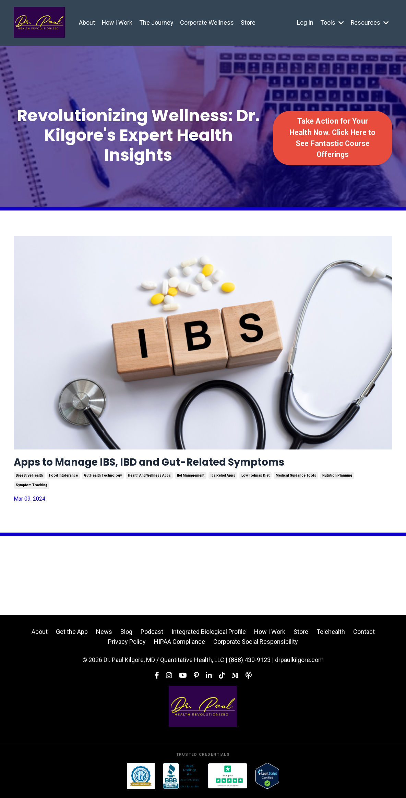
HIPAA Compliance (179, 644)
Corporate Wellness (208, 22)
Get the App (72, 634)
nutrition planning (337, 478)
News (104, 634)
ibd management (190, 478)
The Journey (157, 22)
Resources (369, 22)
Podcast (152, 634)
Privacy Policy (127, 644)
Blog (126, 634)
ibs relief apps (223, 478)
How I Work (117, 22)
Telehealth (331, 634)
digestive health (29, 478)
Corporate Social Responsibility (255, 644)
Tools (332, 22)
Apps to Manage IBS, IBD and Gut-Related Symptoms (181, 463)
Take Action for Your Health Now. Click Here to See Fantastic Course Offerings (332, 138)
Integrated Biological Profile (208, 634)
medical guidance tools (296, 478)
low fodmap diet (255, 478)
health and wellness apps (149, 478)
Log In (305, 22)
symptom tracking (31, 488)
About (87, 22)
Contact (364, 634)
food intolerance (63, 478)
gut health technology (103, 478)
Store (249, 22)
